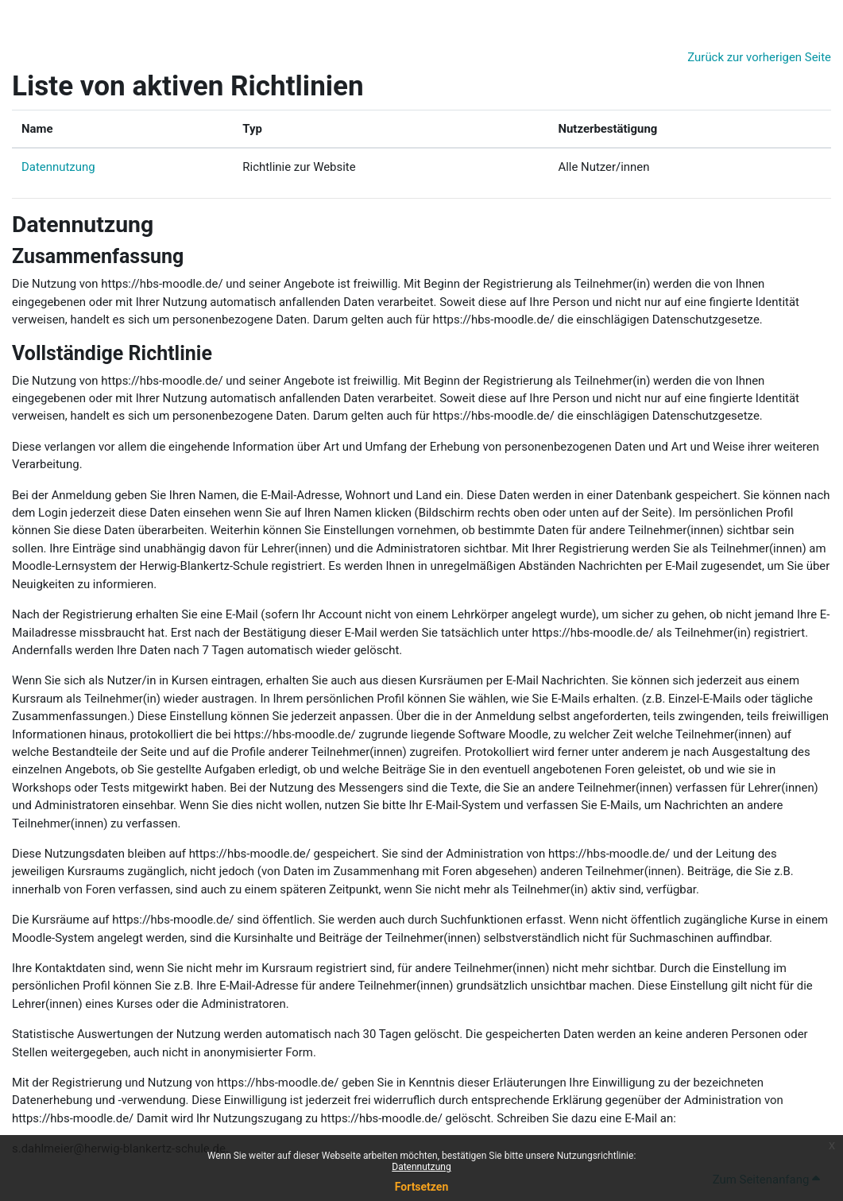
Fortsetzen (422, 1186)
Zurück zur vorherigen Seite (759, 57)
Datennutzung (58, 167)
